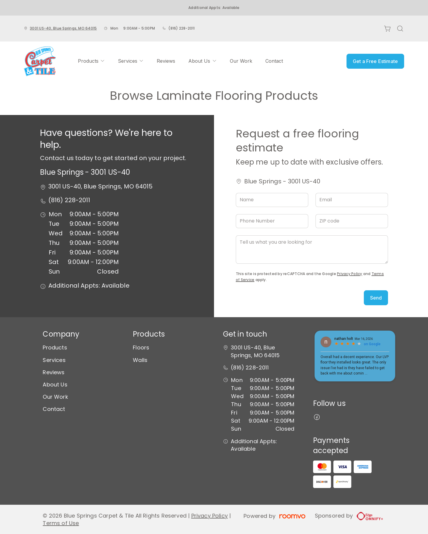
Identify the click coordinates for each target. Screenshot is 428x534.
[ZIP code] (351, 221)
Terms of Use (61, 523)
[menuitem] (91, 61)
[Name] (272, 200)
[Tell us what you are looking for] (312, 249)
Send (376, 298)
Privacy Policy (349, 273)
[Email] (351, 200)
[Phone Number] (272, 221)
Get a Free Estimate (375, 61)
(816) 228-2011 (181, 28)
